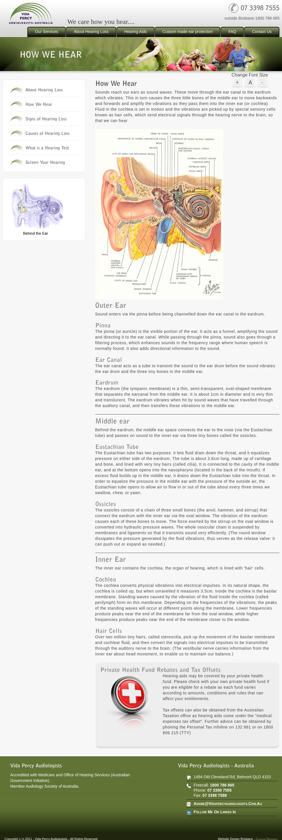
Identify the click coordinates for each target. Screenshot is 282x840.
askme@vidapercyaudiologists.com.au (228, 803)
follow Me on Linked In (215, 812)
